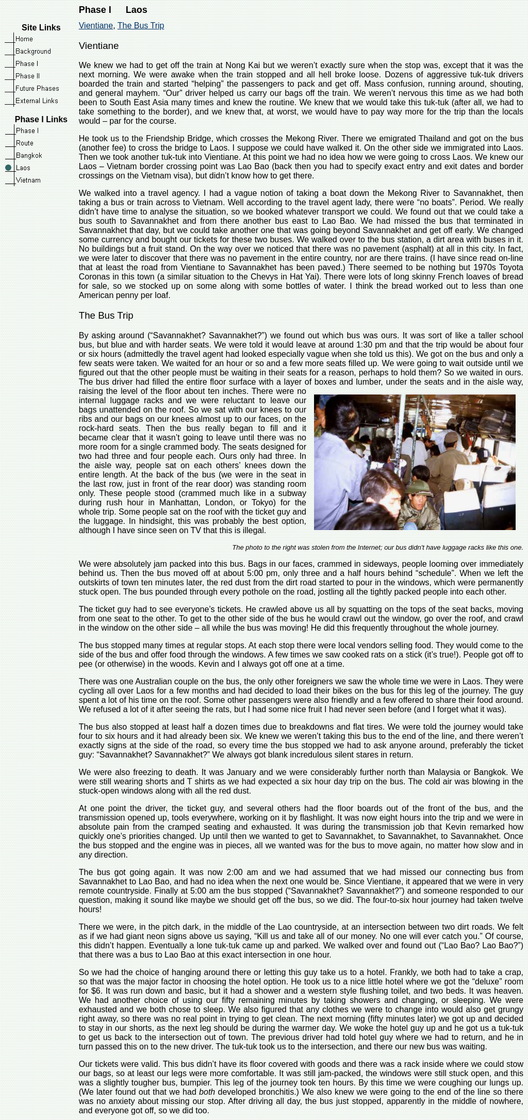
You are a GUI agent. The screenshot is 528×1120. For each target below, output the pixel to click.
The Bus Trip (141, 25)
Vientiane (96, 25)
